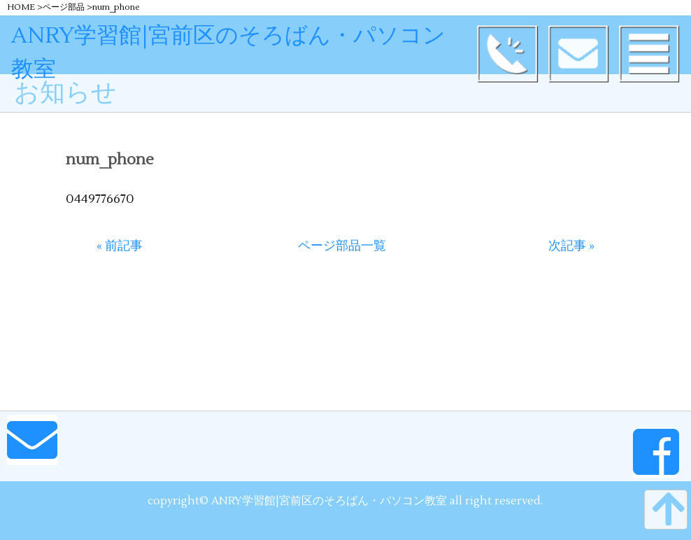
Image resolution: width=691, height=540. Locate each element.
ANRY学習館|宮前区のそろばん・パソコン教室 (251, 35)
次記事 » (571, 246)
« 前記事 (120, 246)
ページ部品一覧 (342, 246)
